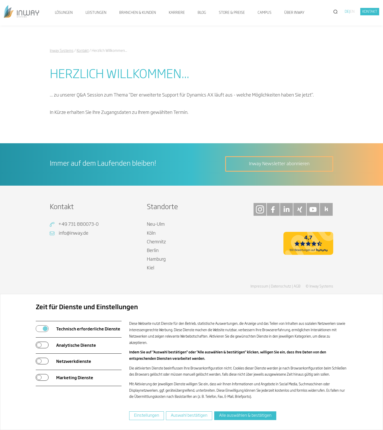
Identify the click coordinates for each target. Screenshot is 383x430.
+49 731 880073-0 (78, 224)
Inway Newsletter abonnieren (279, 164)
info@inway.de (73, 233)
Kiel (150, 268)
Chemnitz (156, 242)
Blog (202, 13)
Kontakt (369, 12)
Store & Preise (232, 13)
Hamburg (156, 259)
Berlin (153, 250)
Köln (151, 233)
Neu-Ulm (156, 224)
